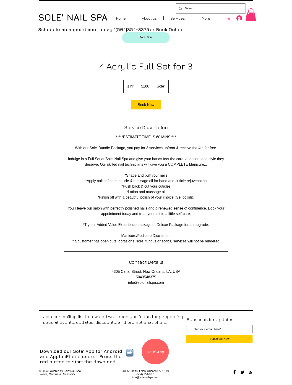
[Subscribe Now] (219, 339)
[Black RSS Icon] (250, 372)
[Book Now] (146, 37)
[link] (146, 104)
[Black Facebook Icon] (234, 372)
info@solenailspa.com (145, 377)
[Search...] (210, 8)
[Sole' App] (155, 351)
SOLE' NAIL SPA (73, 17)
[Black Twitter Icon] (242, 372)
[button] (250, 14)
